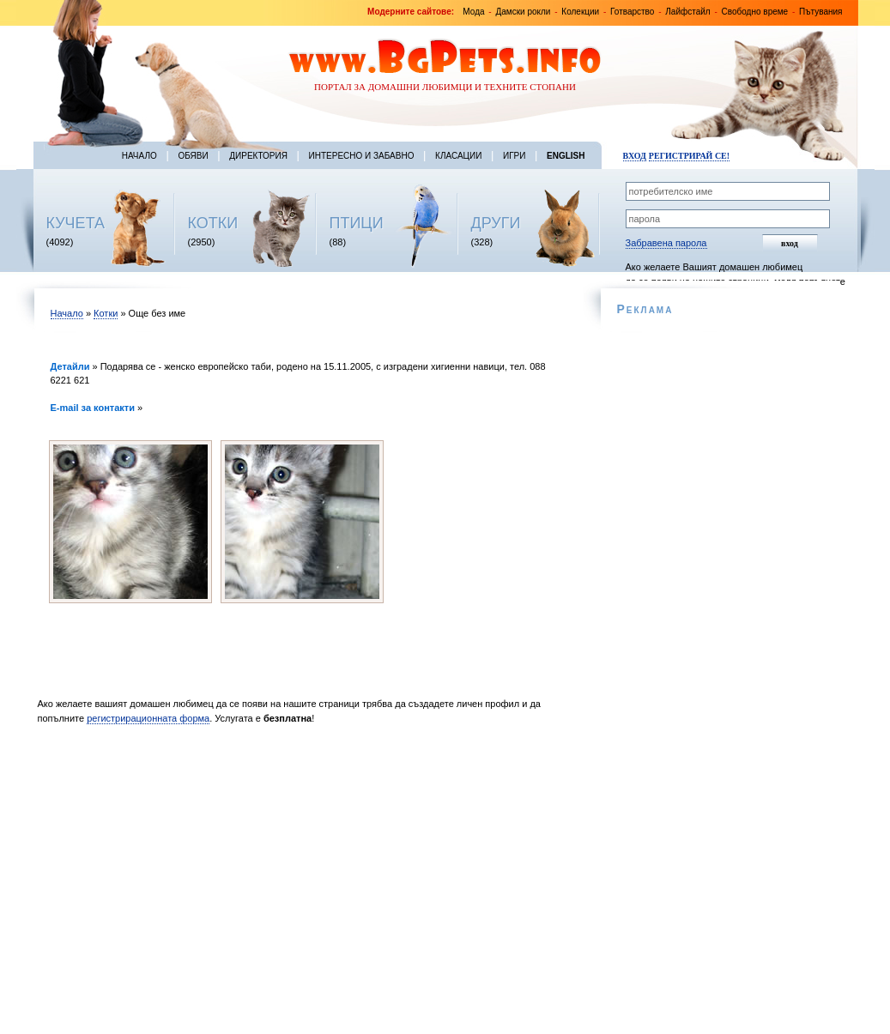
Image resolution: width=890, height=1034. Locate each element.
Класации (458, 155)
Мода (473, 11)
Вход (634, 155)
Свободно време (755, 11)
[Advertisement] (306, 877)
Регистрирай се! (689, 155)
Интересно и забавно (362, 155)
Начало (139, 155)
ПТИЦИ (357, 223)
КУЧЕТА (76, 223)
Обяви (193, 155)
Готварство (632, 11)
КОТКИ (213, 223)
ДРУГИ (496, 223)
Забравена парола (666, 243)
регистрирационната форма (148, 718)
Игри (514, 155)
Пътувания (820, 11)
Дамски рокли (522, 11)
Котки (106, 313)
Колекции (580, 11)
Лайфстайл (687, 11)
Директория (258, 155)
